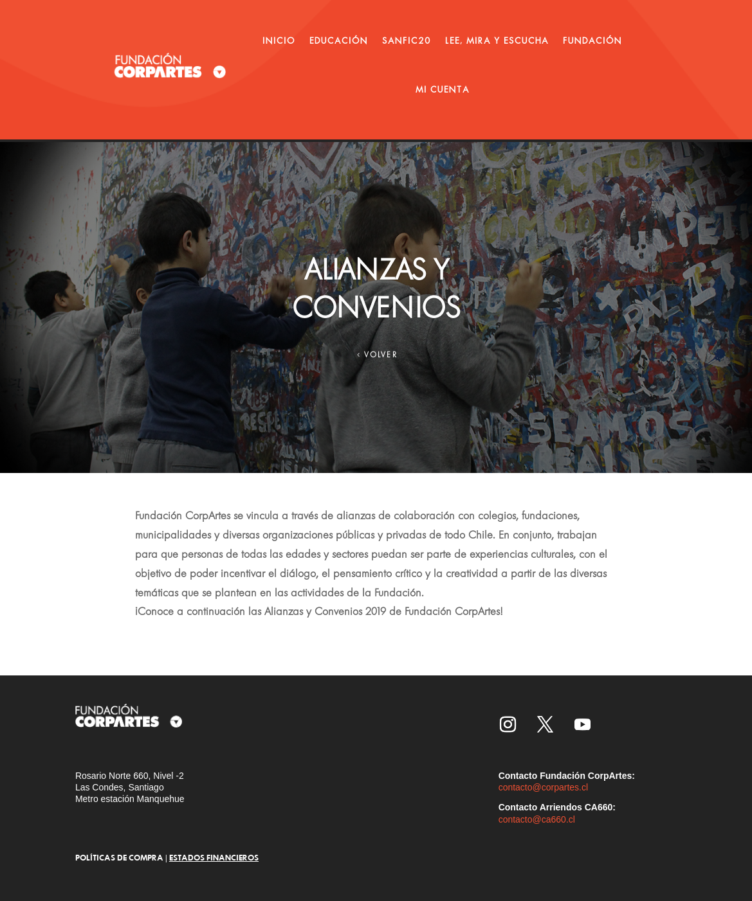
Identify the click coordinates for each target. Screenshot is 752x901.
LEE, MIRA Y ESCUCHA (497, 40)
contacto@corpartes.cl (544, 787)
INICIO (278, 40)
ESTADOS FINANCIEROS (214, 857)
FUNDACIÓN (592, 40)
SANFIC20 (406, 40)
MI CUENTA (443, 89)
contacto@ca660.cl (537, 819)
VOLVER (381, 356)
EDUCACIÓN (338, 40)
